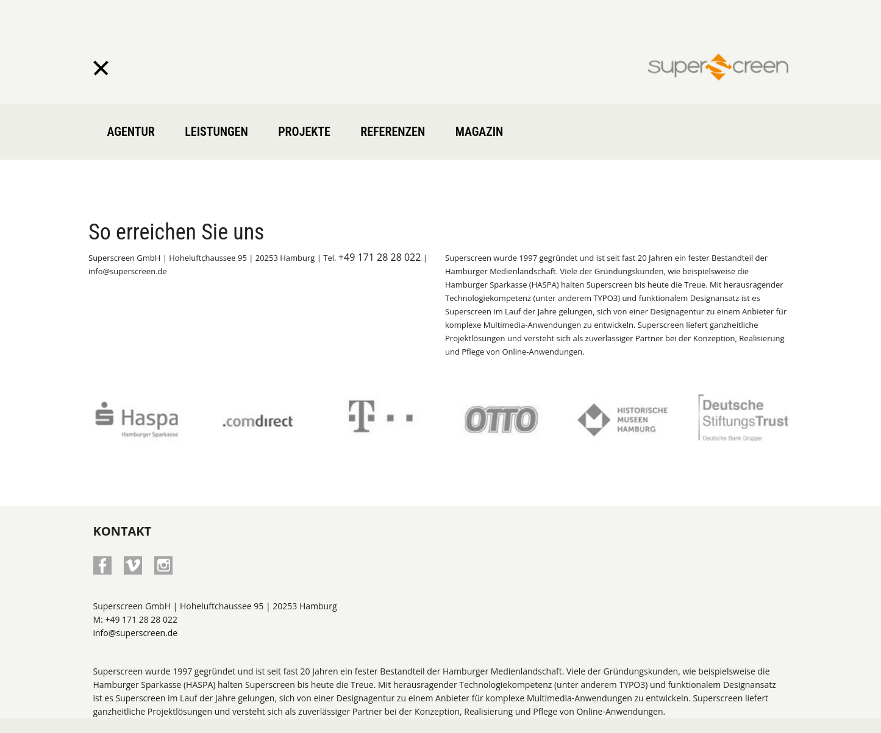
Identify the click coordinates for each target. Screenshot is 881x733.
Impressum (702, 715)
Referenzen (392, 131)
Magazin (479, 131)
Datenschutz (760, 715)
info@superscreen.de (135, 605)
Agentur (131, 131)
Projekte (304, 131)
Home (657, 715)
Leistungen (216, 131)
